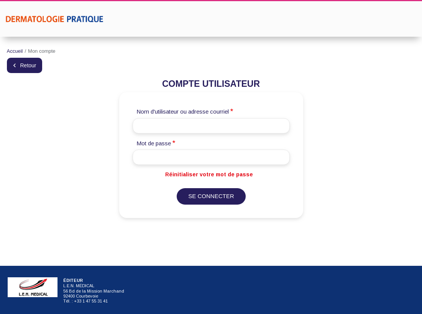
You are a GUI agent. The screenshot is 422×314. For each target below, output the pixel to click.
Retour (28, 66)
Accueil (15, 51)
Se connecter (211, 196)
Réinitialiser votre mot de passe (209, 175)
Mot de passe (153, 143)
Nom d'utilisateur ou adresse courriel (182, 112)
